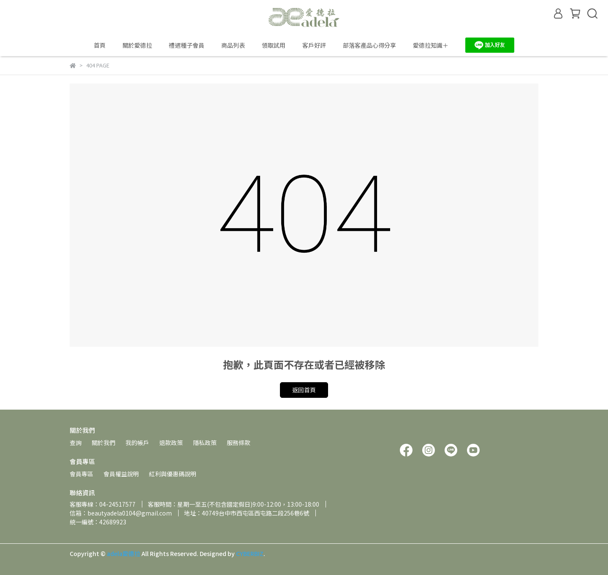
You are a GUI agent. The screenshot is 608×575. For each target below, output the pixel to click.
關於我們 (103, 442)
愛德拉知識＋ (430, 45)
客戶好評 (314, 45)
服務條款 (238, 442)
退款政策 (171, 442)
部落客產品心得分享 (369, 45)
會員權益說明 (121, 474)
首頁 (100, 45)
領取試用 (273, 45)
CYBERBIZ (249, 553)
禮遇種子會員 (186, 45)
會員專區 (81, 474)
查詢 (75, 442)
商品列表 (233, 45)
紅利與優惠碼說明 (172, 474)
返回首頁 (304, 390)
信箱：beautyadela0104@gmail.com (121, 513)
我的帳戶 (137, 442)
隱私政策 (205, 442)
